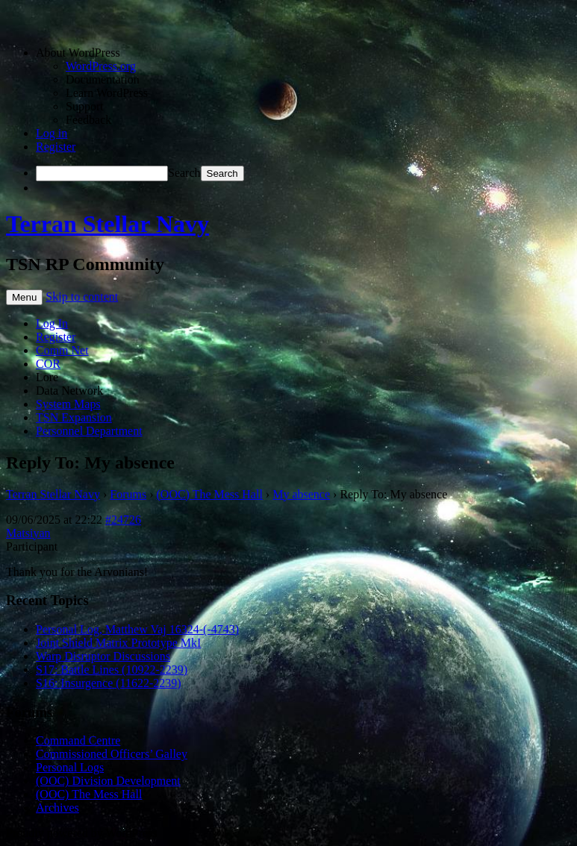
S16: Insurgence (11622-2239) (108, 683)
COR (48, 363)
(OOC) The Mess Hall (210, 494)
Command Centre (78, 740)
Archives (57, 807)
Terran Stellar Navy (107, 223)
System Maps (68, 404)
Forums (128, 494)
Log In (52, 323)
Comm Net (62, 350)
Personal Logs (70, 767)
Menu (24, 297)
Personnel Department (89, 430)
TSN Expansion (74, 417)
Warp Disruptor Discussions (103, 656)
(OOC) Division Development (108, 780)
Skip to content (82, 296)
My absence (301, 494)
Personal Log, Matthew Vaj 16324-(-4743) (137, 629)
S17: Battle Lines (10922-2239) (111, 669)
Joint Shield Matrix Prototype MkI (118, 642)
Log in (51, 133)
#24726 (123, 519)
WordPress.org (101, 66)
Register (55, 146)
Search (184, 172)
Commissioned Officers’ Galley (111, 754)
